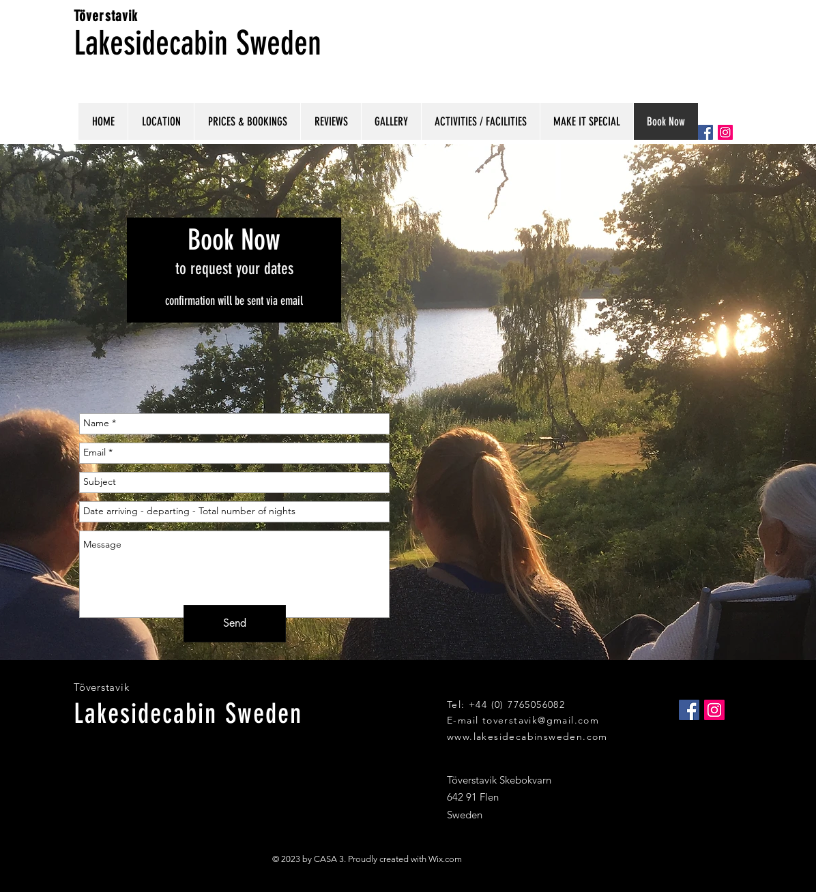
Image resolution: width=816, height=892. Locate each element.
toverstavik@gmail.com (540, 720)
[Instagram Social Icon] (725, 132)
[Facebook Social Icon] (705, 132)
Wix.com (445, 859)
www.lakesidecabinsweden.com (527, 736)
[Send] (235, 623)
